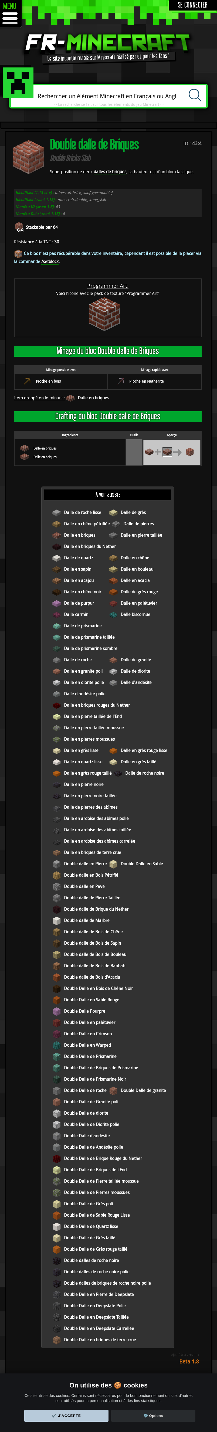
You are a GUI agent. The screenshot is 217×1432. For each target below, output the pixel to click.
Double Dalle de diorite (86, 1113)
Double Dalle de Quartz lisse (91, 1226)
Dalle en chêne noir (82, 592)
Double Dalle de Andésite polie (93, 1147)
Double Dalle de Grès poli (88, 1204)
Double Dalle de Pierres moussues (97, 1192)
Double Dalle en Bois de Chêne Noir (98, 988)
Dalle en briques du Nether (90, 546)
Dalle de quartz (78, 558)
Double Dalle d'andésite (87, 1136)
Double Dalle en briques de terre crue (100, 1340)
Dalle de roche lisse (82, 512)
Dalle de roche (78, 660)
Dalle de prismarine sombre (90, 648)
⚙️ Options (153, 1416)
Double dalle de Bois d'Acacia (92, 977)
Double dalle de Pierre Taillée (92, 898)
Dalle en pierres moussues (89, 739)
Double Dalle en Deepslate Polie (95, 1306)
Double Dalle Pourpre (84, 1011)
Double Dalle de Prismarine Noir (95, 1079)
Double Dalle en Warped (87, 1045)
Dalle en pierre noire (84, 784)
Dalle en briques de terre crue (92, 852)
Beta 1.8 (189, 1361)
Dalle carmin (76, 614)
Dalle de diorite (135, 671)
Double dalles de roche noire (91, 1260)
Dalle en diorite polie (84, 682)
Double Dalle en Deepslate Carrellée (99, 1328)
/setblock (50, 261)
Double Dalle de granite (143, 1090)
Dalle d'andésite (136, 682)
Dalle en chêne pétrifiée (87, 524)
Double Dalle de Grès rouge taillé (95, 1249)
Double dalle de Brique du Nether (96, 909)
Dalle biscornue (135, 614)
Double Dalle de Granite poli (91, 1102)
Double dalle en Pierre (85, 864)
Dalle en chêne (135, 558)
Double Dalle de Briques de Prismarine (101, 1068)
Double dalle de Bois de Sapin (92, 943)
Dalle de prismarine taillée (89, 637)
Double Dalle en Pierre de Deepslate (99, 1294)
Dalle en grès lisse (81, 750)
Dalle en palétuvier (139, 603)
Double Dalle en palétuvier (89, 1022)
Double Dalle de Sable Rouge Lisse (97, 1215)
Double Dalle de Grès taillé (89, 1238)
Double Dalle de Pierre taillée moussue (101, 1181)
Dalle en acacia (135, 580)
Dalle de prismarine (83, 626)
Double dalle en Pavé (84, 886)
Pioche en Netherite (146, 381)
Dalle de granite (136, 660)
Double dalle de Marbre (87, 920)
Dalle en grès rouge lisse (144, 750)
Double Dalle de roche (85, 1090)
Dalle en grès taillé (138, 762)
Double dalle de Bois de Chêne (93, 932)
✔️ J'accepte (66, 1416)
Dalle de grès (133, 512)
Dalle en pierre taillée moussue (94, 728)
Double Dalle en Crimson (88, 1034)
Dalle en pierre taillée (141, 535)
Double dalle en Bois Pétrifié (91, 875)
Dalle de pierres (138, 524)
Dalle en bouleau (137, 569)
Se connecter (193, 5)
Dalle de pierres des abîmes (90, 807)
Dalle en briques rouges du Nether (97, 705)
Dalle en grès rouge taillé (88, 773)
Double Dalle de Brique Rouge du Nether (103, 1158)
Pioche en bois (48, 381)
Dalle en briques (93, 398)
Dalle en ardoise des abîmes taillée (97, 830)
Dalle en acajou (79, 580)
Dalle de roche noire (144, 773)
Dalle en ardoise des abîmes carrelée (99, 841)
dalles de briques (110, 172)
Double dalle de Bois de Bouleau (95, 954)
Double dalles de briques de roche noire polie (107, 1283)
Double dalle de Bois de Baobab (94, 966)
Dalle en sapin (77, 569)
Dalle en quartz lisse (83, 762)
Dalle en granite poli (83, 671)
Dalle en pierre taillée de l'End (93, 716)
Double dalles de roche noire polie (97, 1272)
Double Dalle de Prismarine (90, 1056)
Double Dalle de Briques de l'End (95, 1170)
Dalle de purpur (79, 603)
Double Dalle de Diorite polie (91, 1124)
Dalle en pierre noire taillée (90, 796)
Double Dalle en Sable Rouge (91, 1000)
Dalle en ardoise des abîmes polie (96, 818)
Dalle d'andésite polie (85, 694)
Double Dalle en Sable (142, 864)
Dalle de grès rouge (139, 592)
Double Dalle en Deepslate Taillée (96, 1317)
